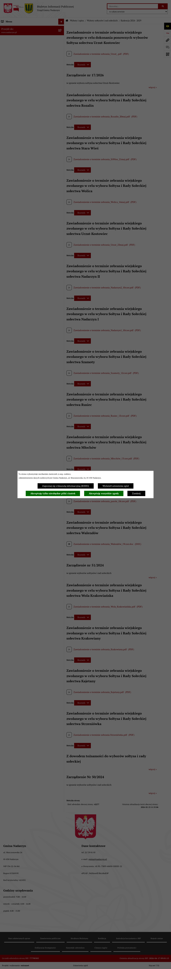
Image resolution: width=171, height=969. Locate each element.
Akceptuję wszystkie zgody (104, 493)
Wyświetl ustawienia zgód (116, 485)
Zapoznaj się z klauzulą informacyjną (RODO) (65, 485)
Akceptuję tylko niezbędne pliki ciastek (52, 493)
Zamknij (136, 493)
